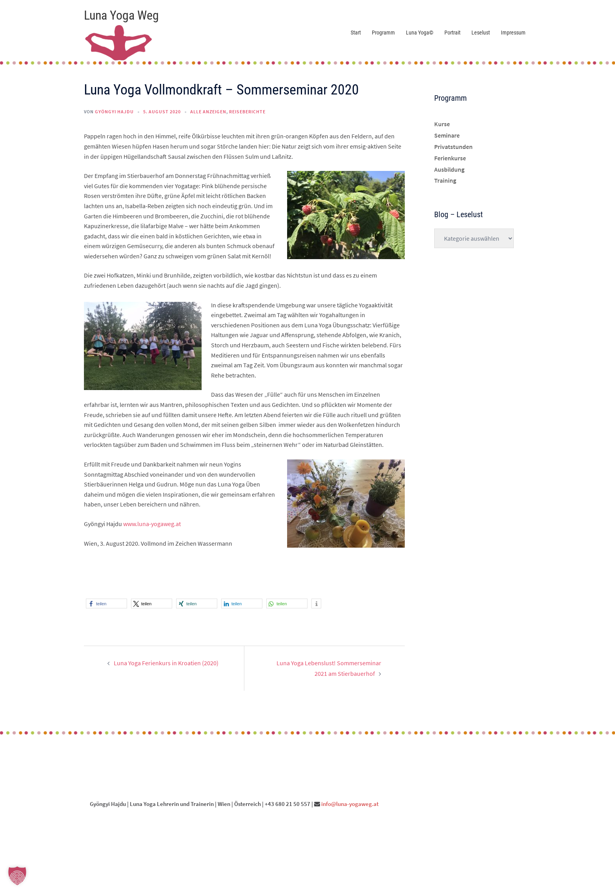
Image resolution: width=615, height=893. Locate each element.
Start (356, 32)
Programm (383, 32)
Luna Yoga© (419, 32)
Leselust (480, 32)
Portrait (452, 32)
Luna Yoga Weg (121, 15)
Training (445, 180)
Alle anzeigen (208, 111)
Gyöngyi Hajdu (114, 111)
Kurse (442, 124)
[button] (106, 603)
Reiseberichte (247, 111)
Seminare (447, 135)
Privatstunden (453, 147)
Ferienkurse (450, 158)
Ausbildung (449, 169)
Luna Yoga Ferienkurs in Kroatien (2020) (166, 663)
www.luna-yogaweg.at (152, 524)
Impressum (513, 32)
